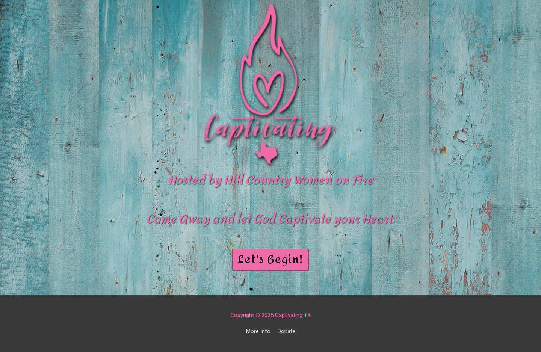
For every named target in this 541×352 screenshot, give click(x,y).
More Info (258, 331)
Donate (286, 331)
